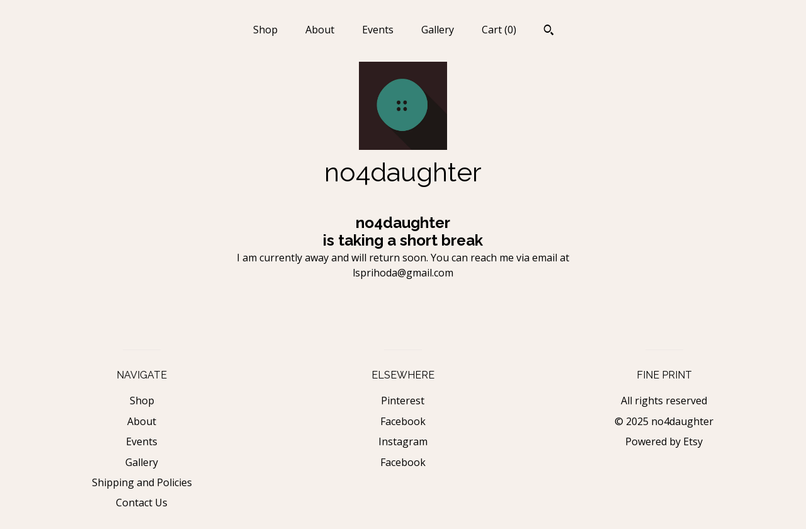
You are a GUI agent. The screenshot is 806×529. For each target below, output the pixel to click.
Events (378, 30)
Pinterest (402, 400)
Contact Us (141, 502)
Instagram (403, 441)
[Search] (548, 31)
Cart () (499, 30)
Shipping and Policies (142, 482)
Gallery (437, 30)
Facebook (403, 421)
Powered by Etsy (664, 441)
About (319, 30)
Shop (265, 30)
